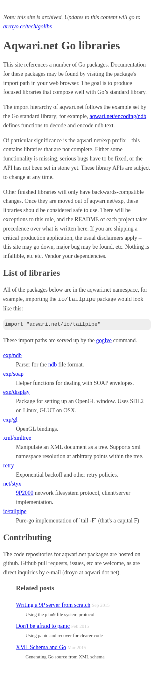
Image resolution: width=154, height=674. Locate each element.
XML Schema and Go (41, 647)
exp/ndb (12, 355)
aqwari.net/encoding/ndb (117, 116)
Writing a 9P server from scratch (53, 605)
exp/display (16, 392)
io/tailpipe (14, 511)
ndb (52, 364)
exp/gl (10, 419)
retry (8, 465)
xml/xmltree (17, 438)
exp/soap (13, 374)
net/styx (12, 483)
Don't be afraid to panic (43, 626)
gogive (104, 340)
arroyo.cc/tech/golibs (27, 26)
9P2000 (24, 493)
